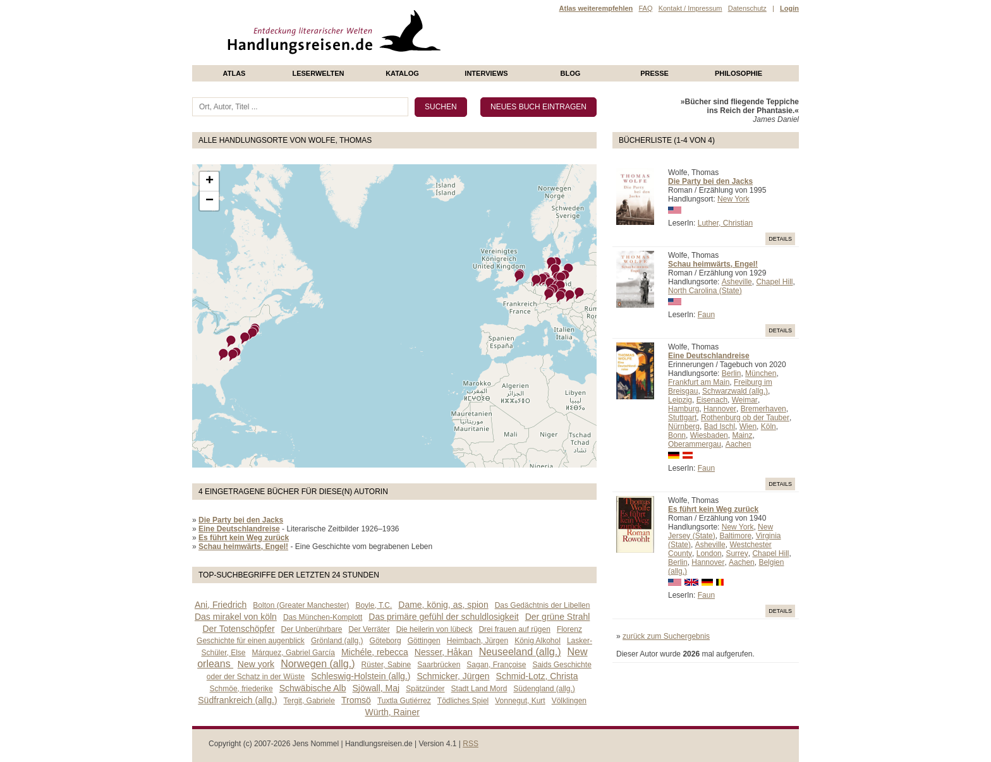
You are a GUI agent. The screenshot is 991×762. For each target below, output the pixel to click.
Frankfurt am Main (698, 382)
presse (654, 73)
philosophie (738, 73)
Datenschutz (747, 8)
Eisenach (711, 400)
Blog (571, 73)
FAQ (645, 8)
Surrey (737, 553)
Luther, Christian (725, 223)
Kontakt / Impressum (690, 8)
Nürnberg (684, 426)
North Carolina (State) (705, 290)
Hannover (719, 408)
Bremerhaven (763, 408)
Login (789, 8)
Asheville (737, 281)
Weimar (745, 400)
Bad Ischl (719, 426)
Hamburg (683, 408)
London (709, 553)
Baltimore (735, 535)
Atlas (234, 73)
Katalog (402, 73)
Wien (748, 426)
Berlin (731, 373)
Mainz (742, 435)
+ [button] (209, 181)
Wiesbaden (709, 435)
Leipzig (680, 400)
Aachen (738, 444)
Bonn (677, 435)
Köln (768, 426)
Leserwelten (318, 73)
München (760, 373)
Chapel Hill (774, 281)
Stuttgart (682, 417)
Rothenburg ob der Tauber (745, 417)
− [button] (209, 200)
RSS (470, 743)
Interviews (486, 73)
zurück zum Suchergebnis (666, 636)
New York (733, 199)
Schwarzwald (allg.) (735, 391)
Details (780, 239)
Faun (706, 314)
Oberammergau (694, 444)
